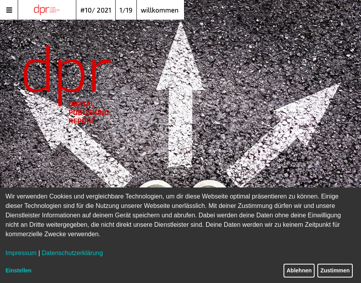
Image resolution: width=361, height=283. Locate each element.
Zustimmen (335, 270)
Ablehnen (299, 270)
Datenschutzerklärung (72, 253)
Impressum (21, 253)
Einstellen (18, 270)
